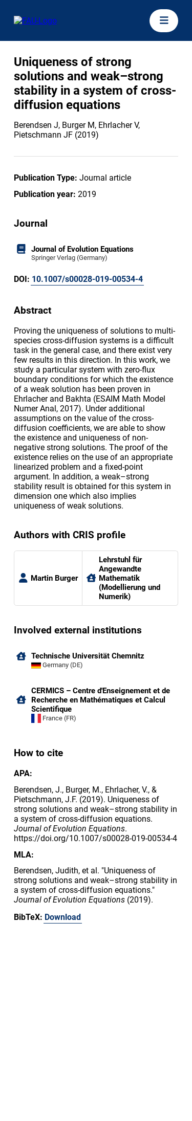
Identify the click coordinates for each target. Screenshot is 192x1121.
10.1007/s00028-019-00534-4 (87, 279)
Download (63, 917)
